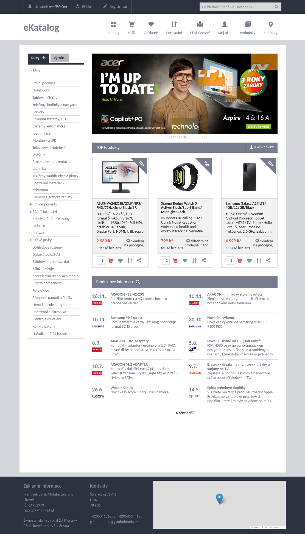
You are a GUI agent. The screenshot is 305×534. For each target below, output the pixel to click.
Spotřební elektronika (49, 312)
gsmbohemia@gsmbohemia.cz (114, 521)
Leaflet (255, 527)
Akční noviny (262, 147)
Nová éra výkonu (220, 317)
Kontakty (270, 26)
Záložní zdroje (43, 268)
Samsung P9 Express (127, 317)
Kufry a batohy (44, 326)
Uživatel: (47, 6)
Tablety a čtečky (45, 97)
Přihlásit (85, 6)
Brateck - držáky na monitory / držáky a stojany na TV (238, 366)
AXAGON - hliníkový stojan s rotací (234, 294)
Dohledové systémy (48, 247)
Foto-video (41, 290)
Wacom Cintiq (122, 387)
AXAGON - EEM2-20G (127, 294)
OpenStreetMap (271, 527)
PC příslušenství (45, 211)
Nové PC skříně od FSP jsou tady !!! (235, 341)
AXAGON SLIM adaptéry (130, 341)
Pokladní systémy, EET (49, 119)
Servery (38, 112)
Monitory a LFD (45, 140)
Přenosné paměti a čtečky (53, 297)
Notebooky (41, 90)
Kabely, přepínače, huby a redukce (52, 222)
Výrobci (60, 57)
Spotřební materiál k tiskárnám (48, 186)
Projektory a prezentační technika (52, 165)
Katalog (113, 26)
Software (40, 232)
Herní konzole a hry (48, 304)
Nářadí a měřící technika (51, 333)
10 (205, 137)
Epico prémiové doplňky (226, 387)
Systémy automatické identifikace (49, 129)
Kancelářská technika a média (56, 276)
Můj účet (225, 26)
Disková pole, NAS (47, 254)
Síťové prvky (42, 240)
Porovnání (174, 26)
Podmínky (247, 26)
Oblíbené (151, 26)
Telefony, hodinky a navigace (55, 104)
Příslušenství (200, 26)
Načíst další (185, 413)
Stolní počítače (44, 83)
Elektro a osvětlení (47, 319)
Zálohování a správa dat (51, 261)
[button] (219, 499)
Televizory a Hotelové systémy (49, 151)
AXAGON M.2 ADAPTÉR (129, 364)
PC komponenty (45, 204)
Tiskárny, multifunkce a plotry (56, 176)
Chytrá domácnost (47, 283)
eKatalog (41, 27)
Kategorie (38, 57)
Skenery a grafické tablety (52, 197)
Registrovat (115, 6)
